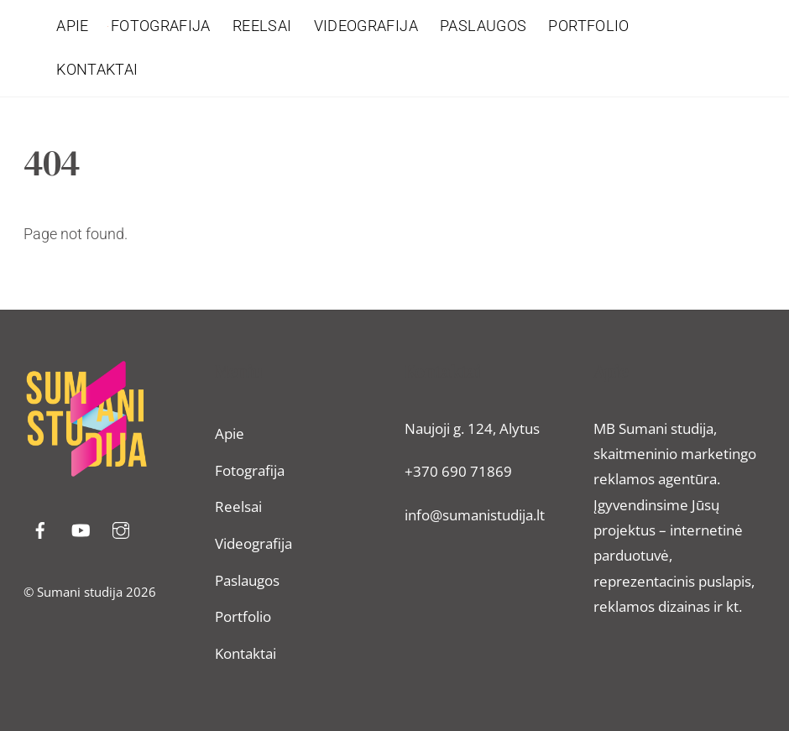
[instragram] (121, 528)
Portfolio (588, 25)
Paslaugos (483, 25)
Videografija (366, 25)
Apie (72, 25)
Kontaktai (97, 69)
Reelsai (262, 25)
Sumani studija (80, 591)
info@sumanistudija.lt (475, 515)
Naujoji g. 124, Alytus (472, 428)
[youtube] (80, 528)
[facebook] (40, 528)
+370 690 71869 (458, 471)
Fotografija (161, 25)
